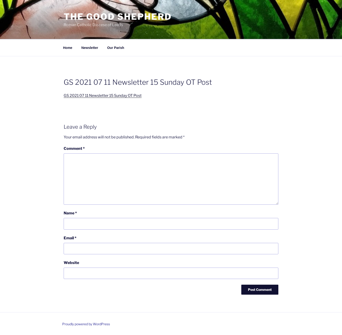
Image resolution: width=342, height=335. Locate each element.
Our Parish (115, 48)
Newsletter (89, 48)
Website (71, 262)
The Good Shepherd (118, 16)
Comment (74, 148)
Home (67, 48)
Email (70, 238)
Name (70, 213)
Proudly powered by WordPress (86, 324)
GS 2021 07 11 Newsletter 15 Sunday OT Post (103, 95)
